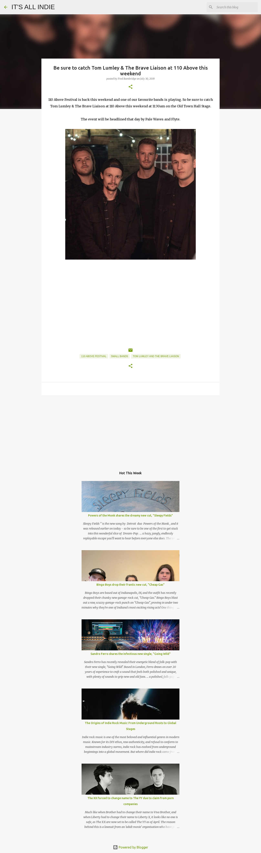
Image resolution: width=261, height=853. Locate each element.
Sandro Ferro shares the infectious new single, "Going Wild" (131, 653)
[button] (130, 87)
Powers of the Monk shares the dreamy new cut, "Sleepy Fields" (130, 515)
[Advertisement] (130, 430)
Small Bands (119, 356)
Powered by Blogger (130, 847)
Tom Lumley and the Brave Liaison (156, 356)
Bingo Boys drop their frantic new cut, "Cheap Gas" (130, 584)
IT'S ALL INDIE (33, 7)
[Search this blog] (236, 7)
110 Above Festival (93, 356)
